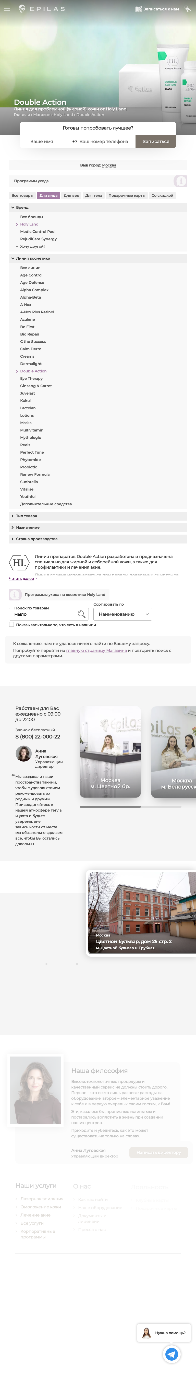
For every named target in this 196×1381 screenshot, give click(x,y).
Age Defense (32, 282)
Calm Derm (30, 349)
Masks (25, 423)
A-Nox (25, 304)
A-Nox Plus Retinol (37, 312)
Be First (27, 327)
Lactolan (27, 408)
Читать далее (21, 581)
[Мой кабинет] (187, 9)
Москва (109, 165)
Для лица (48, 195)
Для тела (93, 195)
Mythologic (30, 437)
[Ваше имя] (47, 141)
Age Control (31, 275)
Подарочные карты (126, 195)
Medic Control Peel (37, 231)
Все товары (22, 195)
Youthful (27, 496)
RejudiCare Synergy (38, 239)
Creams (27, 356)
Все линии (30, 268)
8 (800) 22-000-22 (37, 739)
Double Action (33, 371)
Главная (22, 114)
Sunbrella (29, 482)
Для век (71, 195)
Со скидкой (162, 195)
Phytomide (30, 459)
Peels (25, 445)
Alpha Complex (34, 290)
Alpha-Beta (30, 297)
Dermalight (30, 363)
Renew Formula (34, 474)
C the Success (32, 341)
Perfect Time (32, 452)
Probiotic (28, 467)
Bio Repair (29, 334)
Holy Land (63, 114)
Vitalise (26, 489)
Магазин (41, 114)
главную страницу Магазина (96, 652)
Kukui (25, 400)
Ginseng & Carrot (36, 386)
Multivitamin (31, 430)
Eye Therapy (31, 378)
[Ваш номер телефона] (104, 141)
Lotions (26, 415)
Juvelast (27, 393)
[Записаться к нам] (157, 9)
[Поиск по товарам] (45, 616)
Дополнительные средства (45, 504)
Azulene (27, 319)
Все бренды (31, 217)
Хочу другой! (32, 246)
